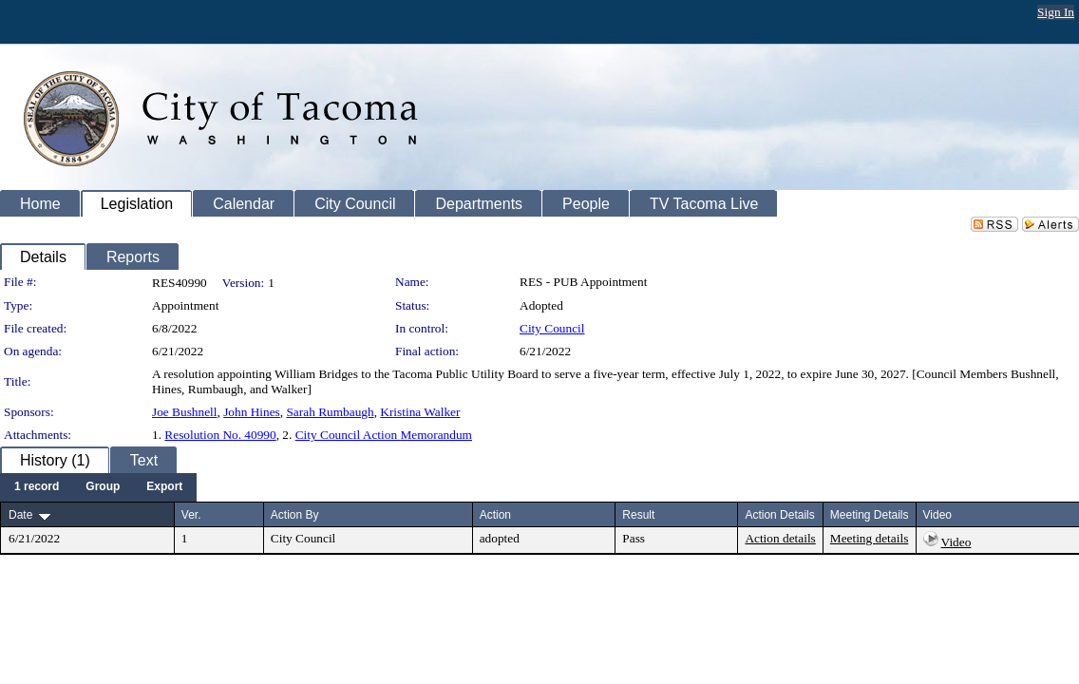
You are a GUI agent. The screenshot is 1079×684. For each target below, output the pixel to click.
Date (20, 515)
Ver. (191, 515)
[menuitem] (36, 487)
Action (495, 515)
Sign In (1055, 12)
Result (638, 515)
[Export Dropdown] (164, 487)
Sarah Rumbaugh (329, 412)
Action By (295, 515)
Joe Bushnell (185, 412)
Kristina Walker (420, 412)
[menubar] (98, 487)
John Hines (251, 412)
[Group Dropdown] (102, 487)
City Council (552, 328)
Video (956, 542)
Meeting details (869, 538)
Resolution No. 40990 (219, 435)
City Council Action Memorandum (383, 435)
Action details (780, 538)
